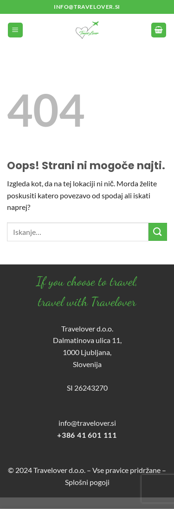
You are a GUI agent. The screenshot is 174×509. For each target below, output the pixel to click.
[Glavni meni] (15, 30)
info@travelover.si (87, 422)
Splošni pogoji (87, 482)
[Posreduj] (157, 232)
